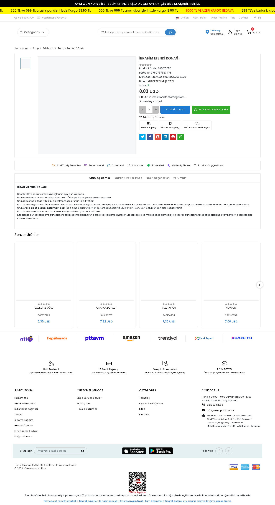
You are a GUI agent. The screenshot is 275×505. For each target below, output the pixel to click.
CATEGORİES (147, 390)
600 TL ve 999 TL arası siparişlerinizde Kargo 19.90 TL (149, 10)
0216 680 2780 (212, 405)
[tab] (99, 178)
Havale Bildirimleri (87, 409)
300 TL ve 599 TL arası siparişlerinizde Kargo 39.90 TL (62, 10)
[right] (260, 285)
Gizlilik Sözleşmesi (24, 403)
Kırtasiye (144, 414)
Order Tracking (219, 17)
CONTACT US (210, 390)
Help (233, 17)
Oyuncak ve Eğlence (151, 403)
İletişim (18, 414)
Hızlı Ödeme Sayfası (25, 431)
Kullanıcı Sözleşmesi (26, 409)
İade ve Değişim (23, 420)
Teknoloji (144, 398)
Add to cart (172, 109)
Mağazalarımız (23, 436)
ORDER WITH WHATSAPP (205, 109)
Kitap (142, 409)
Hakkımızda (21, 398)
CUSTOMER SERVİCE (90, 390)
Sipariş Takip (84, 403)
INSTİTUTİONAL (24, 390)
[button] (254, 32)
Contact (243, 17)
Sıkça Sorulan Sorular (89, 398)
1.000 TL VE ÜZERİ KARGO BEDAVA (221, 10)
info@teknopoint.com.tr (218, 410)
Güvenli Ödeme (23, 425)
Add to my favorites (152, 117)
